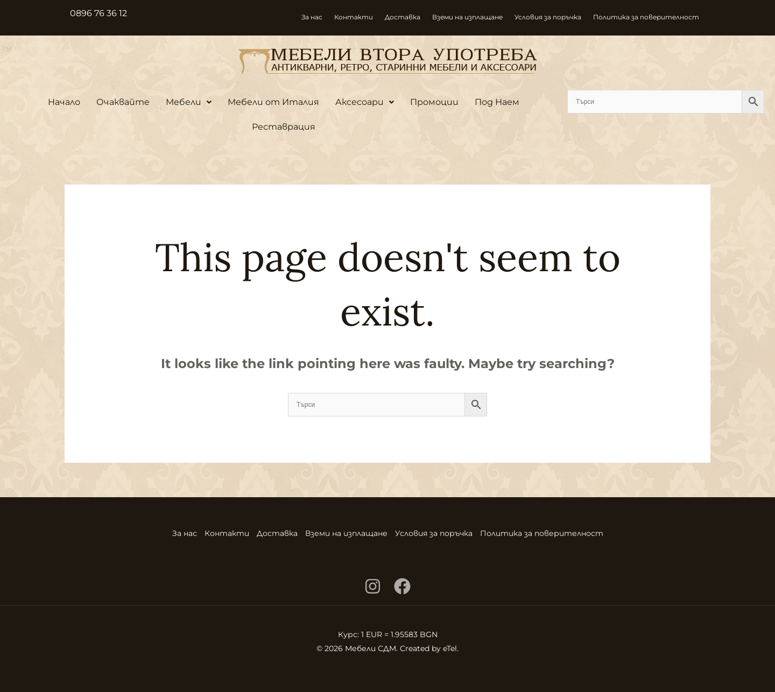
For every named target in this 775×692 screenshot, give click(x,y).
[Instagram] (372, 586)
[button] (189, 102)
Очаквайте (123, 102)
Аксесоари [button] (364, 102)
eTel (450, 648)
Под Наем (497, 102)
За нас (311, 17)
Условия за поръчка (548, 17)
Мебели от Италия (273, 102)
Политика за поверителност (646, 17)
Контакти (353, 17)
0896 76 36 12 (98, 13)
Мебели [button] (189, 102)
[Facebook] (402, 586)
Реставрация (283, 127)
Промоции (434, 102)
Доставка (402, 17)
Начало (64, 102)
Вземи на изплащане (467, 17)
